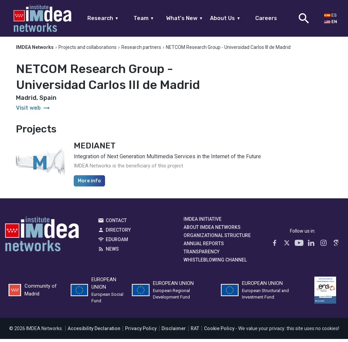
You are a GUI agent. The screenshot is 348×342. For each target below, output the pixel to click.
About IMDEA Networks (212, 230)
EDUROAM (117, 242)
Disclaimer (173, 331)
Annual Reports (204, 246)
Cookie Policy (219, 331)
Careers (266, 18)
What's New (184, 18)
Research (103, 18)
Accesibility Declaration (94, 331)
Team (144, 18)
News (112, 252)
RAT (195, 331)
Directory (118, 233)
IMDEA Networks (42, 239)
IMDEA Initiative (203, 222)
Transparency (202, 254)
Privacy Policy (141, 331)
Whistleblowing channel (215, 263)
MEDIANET (95, 149)
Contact (116, 223)
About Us (225, 18)
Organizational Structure (217, 238)
